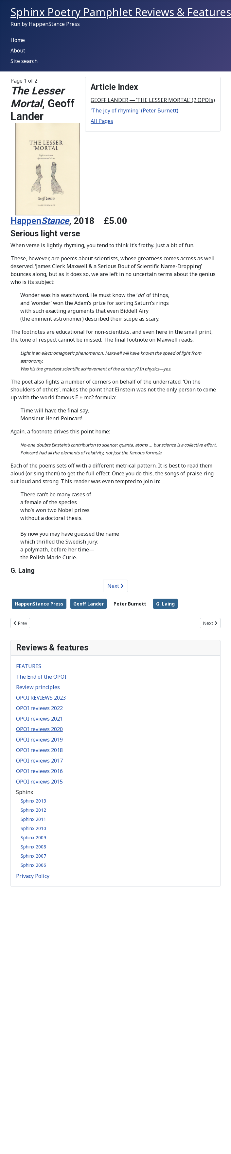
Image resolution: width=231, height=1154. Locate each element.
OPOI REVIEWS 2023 (41, 697)
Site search (24, 61)
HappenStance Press (39, 604)
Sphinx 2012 (33, 810)
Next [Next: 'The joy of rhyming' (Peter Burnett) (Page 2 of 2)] (115, 585)
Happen (39, 220)
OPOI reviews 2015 (39, 781)
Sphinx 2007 (33, 856)
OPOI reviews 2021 (39, 718)
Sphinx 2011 (33, 819)
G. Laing (165, 604)
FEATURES (28, 666)
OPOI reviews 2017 (39, 760)
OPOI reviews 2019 (39, 739)
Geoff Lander (88, 604)
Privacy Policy (32, 876)
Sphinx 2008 (33, 847)
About (17, 50)
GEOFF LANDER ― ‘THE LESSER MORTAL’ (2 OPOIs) (153, 100)
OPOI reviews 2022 (39, 708)
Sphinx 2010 (33, 828)
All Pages (102, 121)
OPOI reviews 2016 (39, 771)
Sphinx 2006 (33, 865)
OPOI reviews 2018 (39, 750)
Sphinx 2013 (33, 801)
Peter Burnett (130, 604)
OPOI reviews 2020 (39, 729)
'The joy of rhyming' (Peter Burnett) (134, 110)
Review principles (38, 687)
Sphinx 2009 (33, 837)
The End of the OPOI (41, 676)
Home (17, 40)
